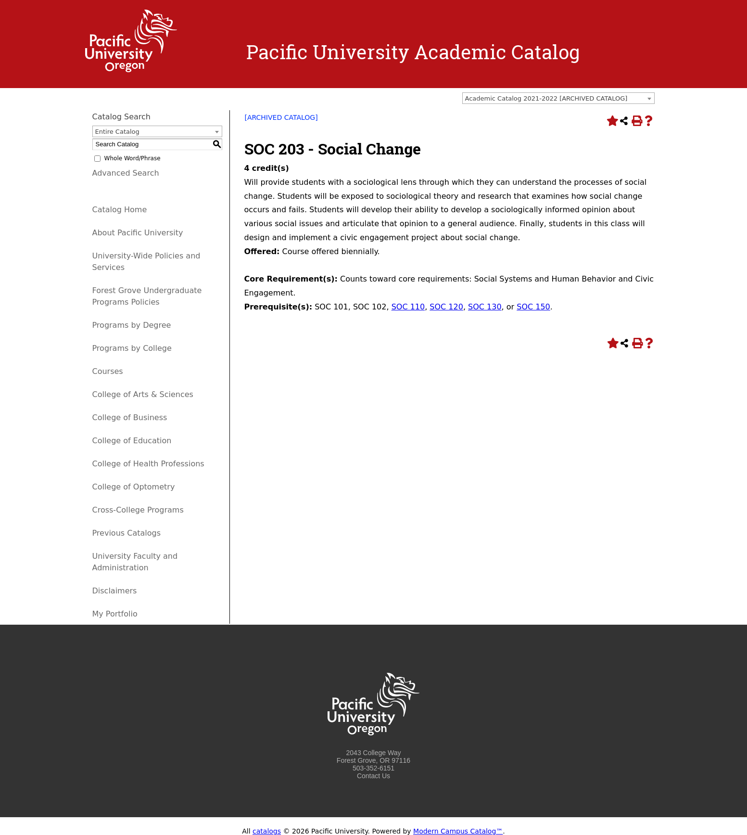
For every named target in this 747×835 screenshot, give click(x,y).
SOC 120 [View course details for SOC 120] (446, 306)
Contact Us (373, 776)
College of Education (132, 440)
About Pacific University (137, 232)
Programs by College (132, 348)
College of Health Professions (148, 463)
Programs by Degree (131, 325)
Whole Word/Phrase (132, 158)
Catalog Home (119, 209)
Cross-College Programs (138, 509)
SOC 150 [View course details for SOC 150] (533, 306)
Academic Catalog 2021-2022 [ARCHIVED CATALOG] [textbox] (546, 98)
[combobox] (558, 98)
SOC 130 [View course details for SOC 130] (485, 306)
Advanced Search (125, 173)
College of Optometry (133, 486)
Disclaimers (114, 590)
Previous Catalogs (126, 533)
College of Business (129, 417)
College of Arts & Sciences (142, 394)
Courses (107, 371)
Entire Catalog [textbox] (117, 131)
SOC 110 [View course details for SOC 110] (408, 306)
